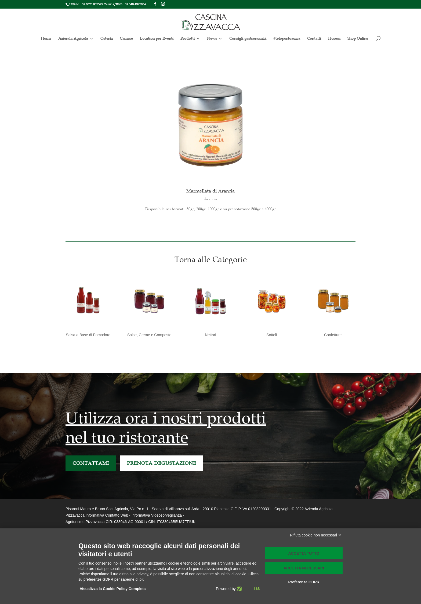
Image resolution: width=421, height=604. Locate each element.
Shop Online (357, 39)
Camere (126, 39)
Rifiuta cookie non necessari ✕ (315, 535)
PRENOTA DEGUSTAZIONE (161, 470)
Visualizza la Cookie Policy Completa (113, 589)
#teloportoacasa (286, 39)
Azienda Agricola (73, 39)
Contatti (314, 39)
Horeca (334, 39)
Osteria (106, 39)
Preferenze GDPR (303, 582)
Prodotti (187, 39)
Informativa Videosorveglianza (157, 515)
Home (46, 39)
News (212, 39)
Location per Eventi (156, 39)
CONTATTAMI (90, 470)
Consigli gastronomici (247, 39)
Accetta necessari (304, 568)
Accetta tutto (304, 553)
